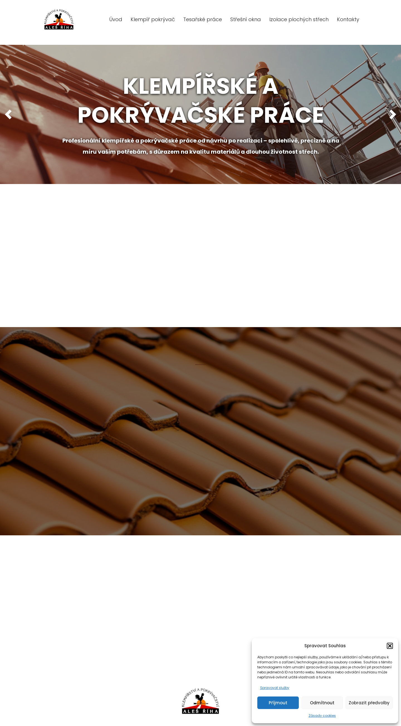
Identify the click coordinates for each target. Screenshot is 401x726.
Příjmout (278, 703)
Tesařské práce (202, 19)
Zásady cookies (322, 715)
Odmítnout (322, 703)
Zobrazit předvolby (369, 703)
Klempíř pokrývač (153, 19)
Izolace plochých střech (299, 19)
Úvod (115, 19)
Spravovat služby (274, 687)
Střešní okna (245, 19)
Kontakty (348, 19)
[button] (390, 646)
